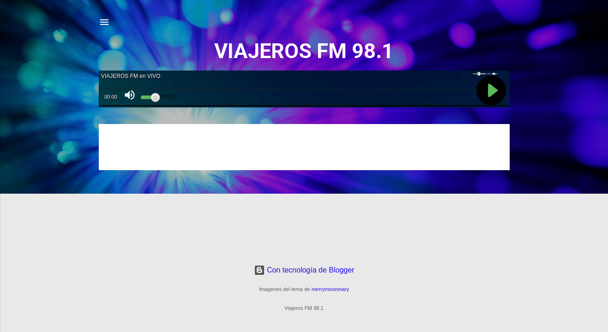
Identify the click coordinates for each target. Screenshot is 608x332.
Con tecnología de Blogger (304, 270)
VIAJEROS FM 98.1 (304, 51)
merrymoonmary (330, 289)
